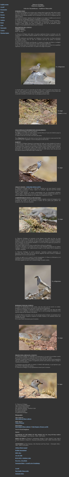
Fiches (2, 12)
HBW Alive (18, 453)
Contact (2, 30)
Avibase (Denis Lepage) (21, 448)
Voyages (2, 17)
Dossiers (2, 15)
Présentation (3, 9)
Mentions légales (4, 33)
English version (4, 4)
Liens (1, 25)
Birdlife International (20, 450)
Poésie (2, 22)
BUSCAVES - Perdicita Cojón (23, 458)
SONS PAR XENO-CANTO (33, 187)
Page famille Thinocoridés (22, 471)
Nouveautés (3, 28)
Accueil (2, 7)
